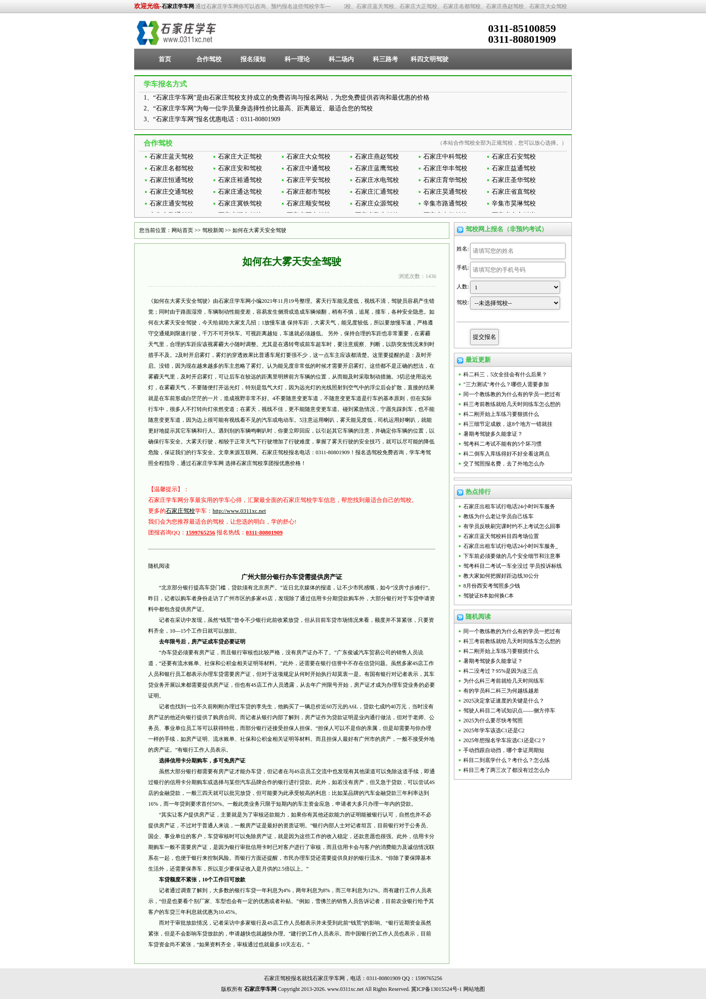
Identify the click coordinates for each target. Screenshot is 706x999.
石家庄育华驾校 (445, 180)
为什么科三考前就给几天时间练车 (503, 681)
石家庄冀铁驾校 (240, 203)
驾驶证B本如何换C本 (488, 596)
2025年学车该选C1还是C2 (494, 730)
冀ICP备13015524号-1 (436, 989)
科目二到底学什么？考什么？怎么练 (506, 760)
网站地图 (474, 989)
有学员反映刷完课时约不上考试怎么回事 (512, 526)
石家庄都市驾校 (308, 191)
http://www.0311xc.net (239, 510)
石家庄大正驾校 (240, 156)
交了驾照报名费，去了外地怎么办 (503, 464)
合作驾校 (209, 59)
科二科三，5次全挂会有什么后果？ (505, 374)
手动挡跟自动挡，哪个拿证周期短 (503, 750)
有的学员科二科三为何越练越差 (501, 691)
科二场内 (341, 59)
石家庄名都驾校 (171, 168)
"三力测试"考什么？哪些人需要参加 (506, 384)
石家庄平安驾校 (308, 180)
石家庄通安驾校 (171, 203)
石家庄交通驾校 (171, 191)
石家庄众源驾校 (377, 203)
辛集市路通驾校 (445, 203)
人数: (463, 286)
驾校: (463, 302)
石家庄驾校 (180, 510)
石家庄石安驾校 (514, 156)
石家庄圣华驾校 (514, 180)
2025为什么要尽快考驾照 (493, 720)
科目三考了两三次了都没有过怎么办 (506, 770)
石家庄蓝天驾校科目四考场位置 (501, 536)
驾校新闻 (213, 230)
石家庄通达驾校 (240, 191)
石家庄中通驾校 (308, 168)
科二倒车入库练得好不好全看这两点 (506, 454)
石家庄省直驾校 (514, 191)
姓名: (463, 249)
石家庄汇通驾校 (377, 191)
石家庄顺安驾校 (308, 203)
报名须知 (253, 59)
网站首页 (182, 230)
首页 (164, 59)
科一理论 (297, 59)
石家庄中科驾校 (445, 156)
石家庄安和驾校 (240, 168)
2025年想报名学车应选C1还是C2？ (504, 740)
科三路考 (385, 59)
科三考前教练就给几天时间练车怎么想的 (512, 404)
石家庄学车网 (178, 6)
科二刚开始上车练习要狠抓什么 (501, 414)
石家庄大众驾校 (308, 156)
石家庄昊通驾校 (445, 191)
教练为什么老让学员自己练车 (498, 516)
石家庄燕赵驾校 (377, 156)
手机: (463, 268)
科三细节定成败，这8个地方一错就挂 (507, 424)
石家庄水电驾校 (377, 180)
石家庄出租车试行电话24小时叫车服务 (509, 506)
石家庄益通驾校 (514, 168)
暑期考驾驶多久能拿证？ (493, 434)
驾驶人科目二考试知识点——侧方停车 (509, 710)
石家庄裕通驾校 (240, 180)
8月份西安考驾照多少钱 (491, 586)
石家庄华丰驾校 (445, 168)
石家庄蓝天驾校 (171, 156)
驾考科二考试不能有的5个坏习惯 (502, 444)
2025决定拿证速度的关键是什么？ (503, 701)
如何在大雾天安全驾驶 (259, 230)
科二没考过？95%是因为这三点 (500, 671)
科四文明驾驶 (429, 59)
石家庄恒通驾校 (171, 180)
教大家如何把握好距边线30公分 (501, 576)
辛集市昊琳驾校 (514, 203)
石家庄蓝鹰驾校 (377, 168)
